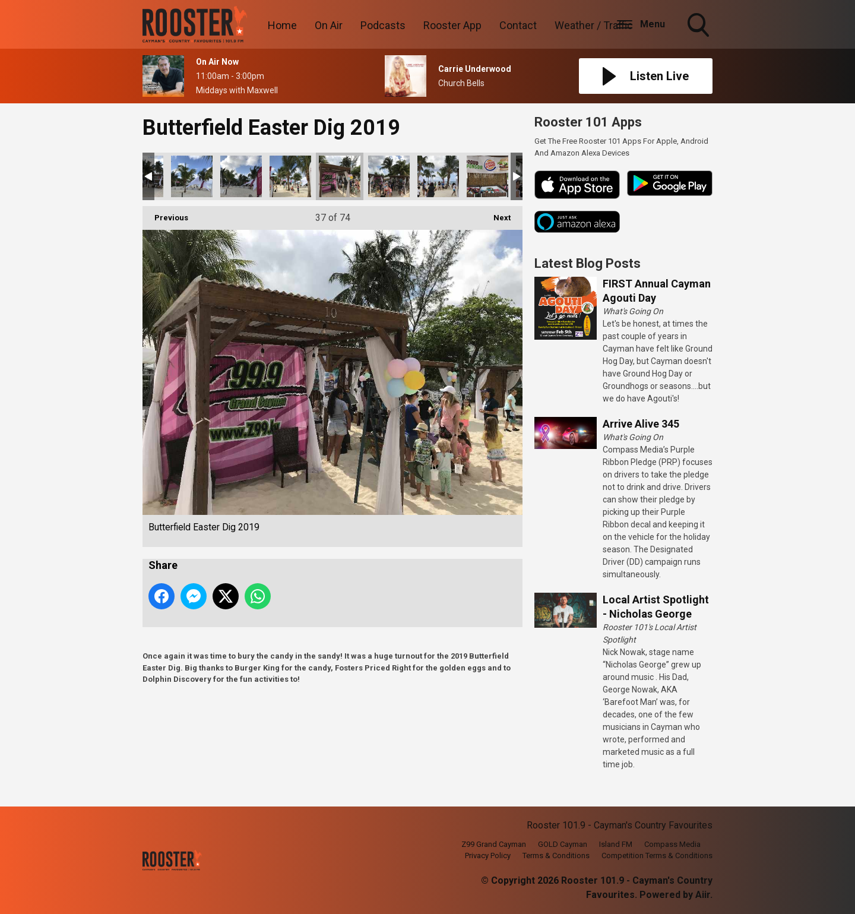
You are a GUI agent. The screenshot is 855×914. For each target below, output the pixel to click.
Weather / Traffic (594, 25)
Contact (518, 25)
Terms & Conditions (556, 855)
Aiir (702, 894)
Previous (165, 214)
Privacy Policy (488, 855)
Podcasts (383, 25)
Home (282, 25)
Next (496, 214)
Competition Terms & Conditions (656, 855)
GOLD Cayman (562, 844)
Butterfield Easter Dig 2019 (192, 176)
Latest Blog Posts (587, 263)
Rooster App (452, 25)
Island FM (615, 844)
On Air (329, 25)
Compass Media (672, 844)
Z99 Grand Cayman (493, 844)
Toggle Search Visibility (699, 26)
